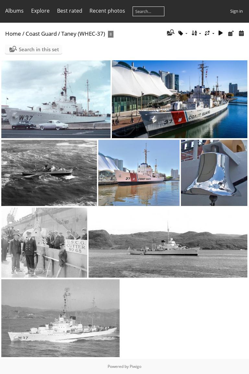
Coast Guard (41, 33)
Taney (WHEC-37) (83, 33)
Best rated (69, 10)
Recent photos (107, 10)
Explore (40, 10)
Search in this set (39, 49)
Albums (14, 10)
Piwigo (135, 366)
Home (13, 33)
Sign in (236, 11)
